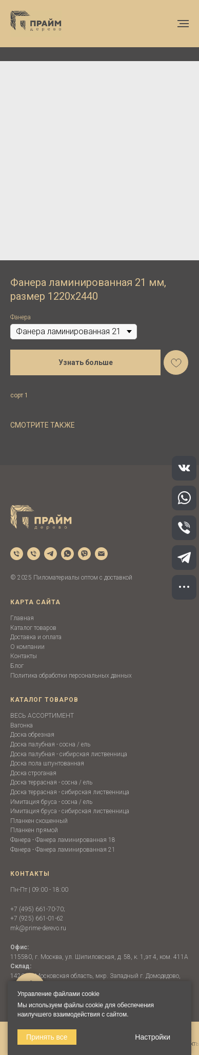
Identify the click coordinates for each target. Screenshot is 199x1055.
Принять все (47, 1037)
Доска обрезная (32, 734)
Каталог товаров (33, 627)
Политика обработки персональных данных (71, 675)
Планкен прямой (34, 830)
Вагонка (21, 725)
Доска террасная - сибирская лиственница (69, 792)
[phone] (16, 553)
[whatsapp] (67, 553)
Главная (22, 618)
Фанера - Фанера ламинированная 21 (62, 849)
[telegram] (50, 553)
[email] (101, 553)
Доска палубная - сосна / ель (50, 744)
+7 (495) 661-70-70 (37, 909)
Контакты (23, 656)
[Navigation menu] (183, 23)
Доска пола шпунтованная (47, 763)
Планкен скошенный (39, 820)
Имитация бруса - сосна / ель (51, 801)
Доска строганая (33, 773)
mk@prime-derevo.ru (38, 928)
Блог (17, 665)
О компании (27, 646)
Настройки (152, 1037)
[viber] (84, 553)
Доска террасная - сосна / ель (51, 782)
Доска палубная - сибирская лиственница (68, 754)
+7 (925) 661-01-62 (37, 918)
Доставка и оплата (36, 637)
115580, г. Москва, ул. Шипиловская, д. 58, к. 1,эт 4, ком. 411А (99, 957)
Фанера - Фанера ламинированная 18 (62, 839)
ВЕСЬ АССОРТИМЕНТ (42, 715)
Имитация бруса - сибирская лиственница (69, 811)
